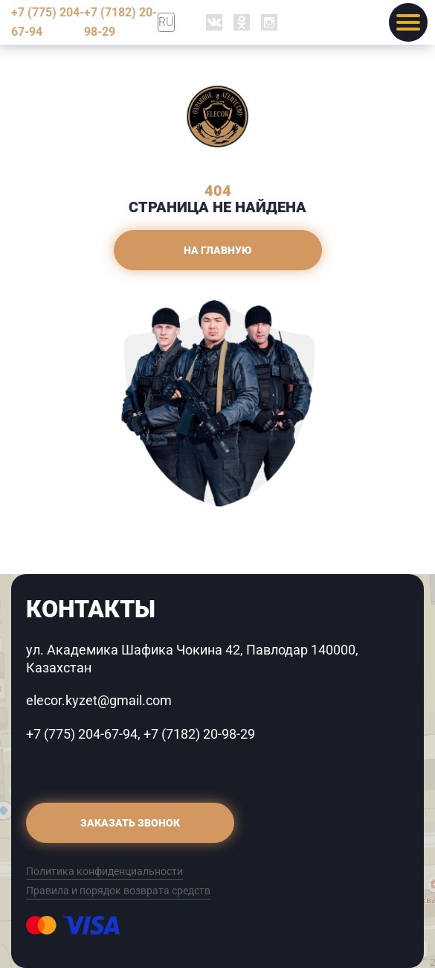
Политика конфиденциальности (104, 871)
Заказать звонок (130, 823)
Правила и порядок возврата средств (118, 891)
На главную (218, 250)
